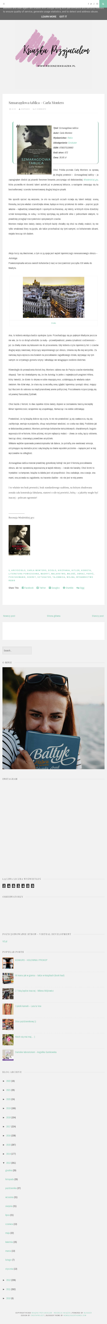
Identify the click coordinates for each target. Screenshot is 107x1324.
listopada (9, 1179)
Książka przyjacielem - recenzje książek (51, 1313)
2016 (8, 1135)
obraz (81, 573)
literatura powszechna (24, 573)
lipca (7, 1215)
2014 (8, 1153)
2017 (8, 1126)
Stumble (68, 587)
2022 (8, 1081)
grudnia (8, 1170)
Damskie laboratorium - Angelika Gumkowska (35, 1052)
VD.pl (4, 941)
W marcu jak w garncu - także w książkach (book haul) (39, 975)
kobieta (86, 570)
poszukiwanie (17, 577)
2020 (8, 1099)
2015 (8, 1144)
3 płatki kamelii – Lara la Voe (28, 1006)
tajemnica (59, 577)
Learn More (48, 16)
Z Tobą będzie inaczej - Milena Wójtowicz (34, 990)
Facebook (27, 587)
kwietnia (9, 1242)
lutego (8, 1259)
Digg (80, 587)
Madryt (45, 573)
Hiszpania (64, 570)
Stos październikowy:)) (25, 1021)
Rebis (70, 137)
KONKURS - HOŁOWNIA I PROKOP (31, 960)
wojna (71, 577)
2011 (8, 1289)
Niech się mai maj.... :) (25, 1036)
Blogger (88, 1313)
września (9, 1197)
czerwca (9, 1224)
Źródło (53, 323)
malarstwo (58, 573)
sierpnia (8, 1206)
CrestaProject (37, 1315)
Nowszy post (9, 616)
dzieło (52, 570)
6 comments (40, 109)
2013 (8, 1162)
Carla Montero (37, 570)
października (11, 1188)
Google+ (54, 587)
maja (7, 1233)
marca (8, 1251)
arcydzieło (18, 570)
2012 (8, 1280)
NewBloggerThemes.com (75, 1315)
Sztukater (72, 142)
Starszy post (98, 616)
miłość (71, 573)
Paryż (90, 573)
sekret (31, 577)
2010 (8, 1298)
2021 (8, 1090)
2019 (8, 1108)
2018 (8, 1117)
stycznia (9, 1268)
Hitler (76, 570)
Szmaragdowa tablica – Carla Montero (36, 102)
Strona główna (53, 616)
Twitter (41, 587)
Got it (63, 16)
